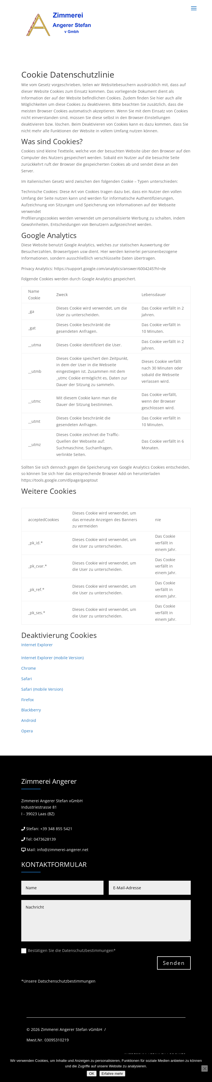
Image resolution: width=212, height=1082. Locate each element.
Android (28, 720)
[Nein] (204, 1068)
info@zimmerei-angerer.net (62, 849)
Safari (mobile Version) (42, 689)
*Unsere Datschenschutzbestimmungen (58, 981)
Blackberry (31, 709)
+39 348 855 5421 (56, 828)
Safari (26, 678)
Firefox (27, 699)
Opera (27, 730)
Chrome (28, 668)
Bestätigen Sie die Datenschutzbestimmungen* (68, 950)
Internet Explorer (37, 644)
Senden (174, 963)
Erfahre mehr (112, 1074)
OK (91, 1074)
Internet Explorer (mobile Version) (52, 657)
